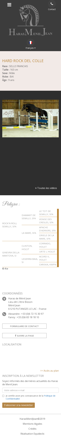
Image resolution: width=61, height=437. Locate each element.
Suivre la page (24, 335)
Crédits (32, 428)
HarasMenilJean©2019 (32, 418)
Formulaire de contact (24, 326)
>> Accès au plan (49, 370)
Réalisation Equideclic (32, 433)
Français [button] (30, 44)
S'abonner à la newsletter (18, 405)
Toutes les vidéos (46, 188)
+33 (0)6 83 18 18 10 (28, 317)
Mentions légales (32, 423)
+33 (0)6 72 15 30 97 (32, 313)
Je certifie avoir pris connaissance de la (30, 397)
